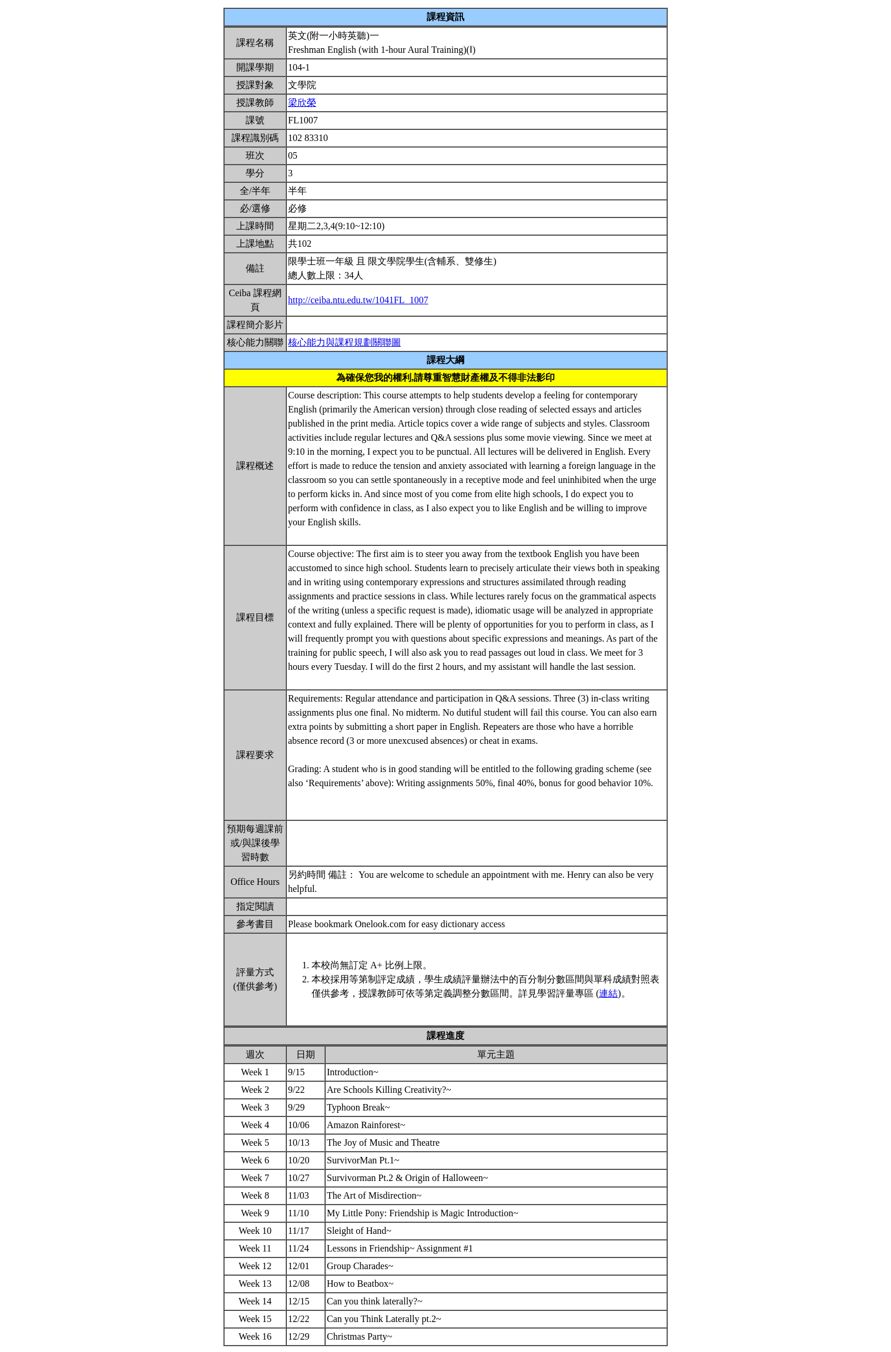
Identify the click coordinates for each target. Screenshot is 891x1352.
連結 (608, 993)
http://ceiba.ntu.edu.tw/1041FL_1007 (358, 300)
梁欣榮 (302, 103)
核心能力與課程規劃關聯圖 (344, 342)
